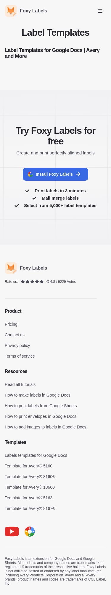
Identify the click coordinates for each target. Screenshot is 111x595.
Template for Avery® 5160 (28, 466)
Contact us (15, 334)
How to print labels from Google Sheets (41, 405)
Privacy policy (17, 345)
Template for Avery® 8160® (30, 476)
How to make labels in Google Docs (37, 395)
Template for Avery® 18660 (30, 487)
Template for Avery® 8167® (30, 508)
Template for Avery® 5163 (28, 497)
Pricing (11, 324)
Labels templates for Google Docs (36, 455)
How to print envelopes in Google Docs (40, 416)
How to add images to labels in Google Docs (45, 427)
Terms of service (20, 356)
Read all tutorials (20, 384)
